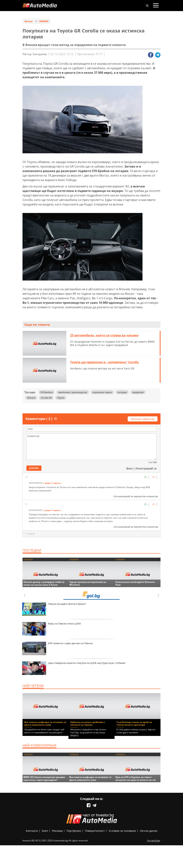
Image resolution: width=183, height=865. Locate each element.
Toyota (60, 397)
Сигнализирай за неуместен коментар (135, 496)
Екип (45, 831)
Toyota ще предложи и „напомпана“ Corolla (104, 362)
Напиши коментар (142, 419)
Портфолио (74, 831)
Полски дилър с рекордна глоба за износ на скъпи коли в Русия (43, 583)
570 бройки (46, 392)
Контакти (32, 831)
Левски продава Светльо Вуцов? (54, 609)
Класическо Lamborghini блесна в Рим (135, 583)
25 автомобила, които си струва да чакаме (104, 335)
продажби (138, 392)
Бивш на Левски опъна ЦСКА (51, 629)
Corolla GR (46, 397)
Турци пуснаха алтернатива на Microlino (87, 583)
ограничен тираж (102, 392)
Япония (31, 397)
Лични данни (148, 831)
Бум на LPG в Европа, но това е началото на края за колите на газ (136, 778)
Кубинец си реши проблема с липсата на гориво (87, 723)
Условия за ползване (122, 831)
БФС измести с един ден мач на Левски (57, 648)
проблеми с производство (72, 392)
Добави (34, 468)
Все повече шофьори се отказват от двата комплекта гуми (45, 723)
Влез (129, 468)
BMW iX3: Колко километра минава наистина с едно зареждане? (44, 778)
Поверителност (95, 831)
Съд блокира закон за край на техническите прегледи (134, 723)
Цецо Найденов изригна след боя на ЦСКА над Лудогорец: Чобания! (73, 668)
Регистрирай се (146, 468)
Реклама (57, 831)
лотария (122, 392)
